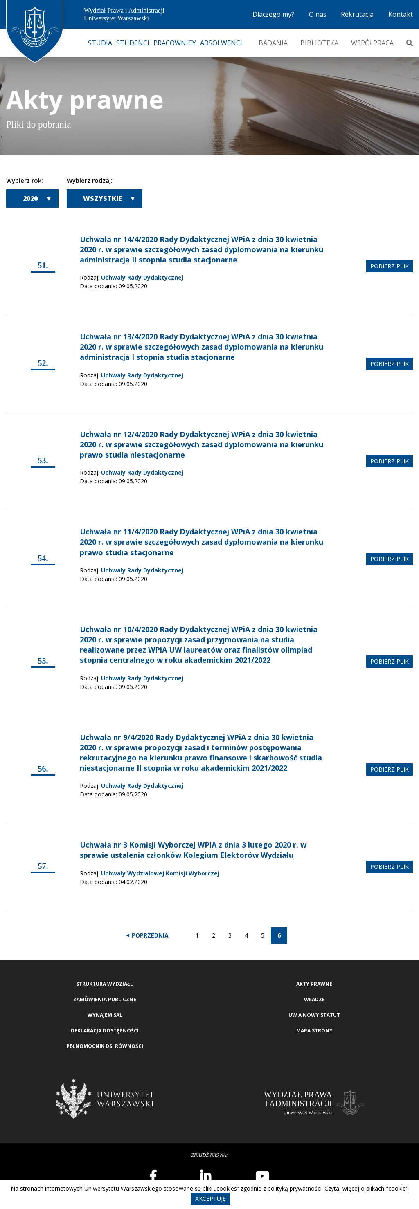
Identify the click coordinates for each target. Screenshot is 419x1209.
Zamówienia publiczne (104, 999)
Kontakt (400, 14)
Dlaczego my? (273, 14)
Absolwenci (221, 42)
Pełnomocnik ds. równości (104, 1046)
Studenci (132, 42)
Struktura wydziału (105, 983)
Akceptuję (210, 1198)
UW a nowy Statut (314, 1015)
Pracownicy (174, 42)
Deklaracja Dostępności (105, 1030)
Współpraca (372, 42)
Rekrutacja (357, 14)
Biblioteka (319, 42)
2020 (30, 198)
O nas (318, 14)
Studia (100, 42)
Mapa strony (314, 1030)
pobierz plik (389, 266)
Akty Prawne (314, 983)
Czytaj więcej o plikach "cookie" (366, 1188)
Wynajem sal (105, 1015)
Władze (314, 999)
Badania (273, 42)
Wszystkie (102, 198)
